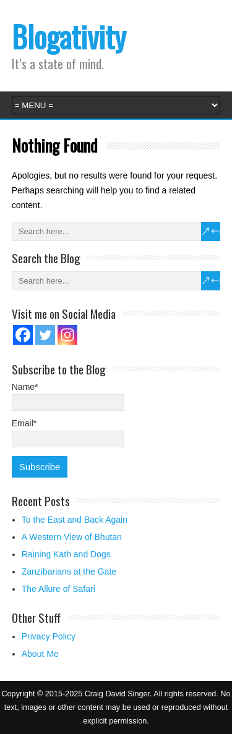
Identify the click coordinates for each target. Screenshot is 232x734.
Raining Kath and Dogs (66, 554)
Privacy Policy (48, 636)
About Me (40, 654)
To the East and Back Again (74, 520)
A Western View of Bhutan (72, 537)
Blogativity (69, 36)
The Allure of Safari (58, 589)
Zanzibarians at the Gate (69, 571)
